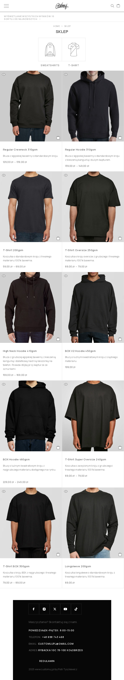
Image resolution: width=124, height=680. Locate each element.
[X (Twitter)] (55, 609)
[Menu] (6, 6)
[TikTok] (76, 609)
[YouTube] (65, 609)
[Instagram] (44, 609)
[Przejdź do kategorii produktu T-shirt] (73, 52)
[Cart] (118, 6)
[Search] (112, 6)
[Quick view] (4, 74)
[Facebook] (33, 609)
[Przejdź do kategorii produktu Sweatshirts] (50, 52)
